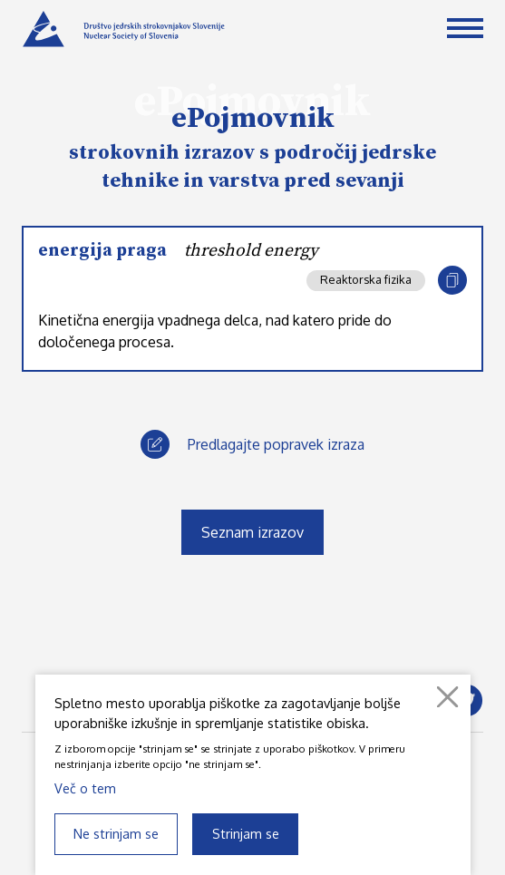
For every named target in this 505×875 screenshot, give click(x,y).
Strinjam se (245, 833)
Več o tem (85, 788)
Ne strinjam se (116, 833)
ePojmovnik (253, 119)
